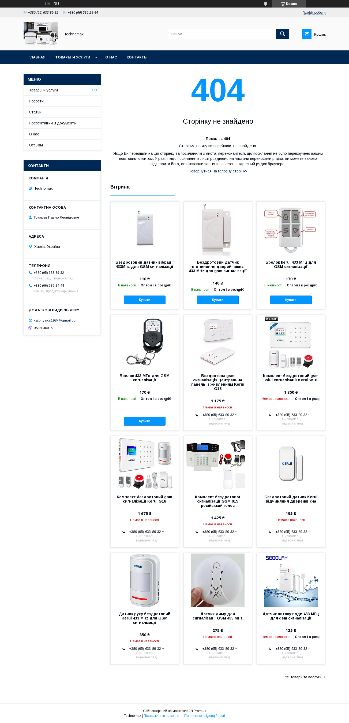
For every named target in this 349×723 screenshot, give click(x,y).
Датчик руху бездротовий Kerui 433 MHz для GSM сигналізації (144, 618)
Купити (144, 300)
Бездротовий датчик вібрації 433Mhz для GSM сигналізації (144, 264)
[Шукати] (282, 34)
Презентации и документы (53, 123)
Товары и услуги (72, 57)
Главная (37, 57)
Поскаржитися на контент (163, 716)
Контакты (137, 57)
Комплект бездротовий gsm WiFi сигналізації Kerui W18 (290, 378)
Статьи (35, 112)
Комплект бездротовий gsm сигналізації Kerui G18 (144, 499)
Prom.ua (200, 711)
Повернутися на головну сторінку (218, 171)
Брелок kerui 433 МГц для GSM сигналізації (290, 264)
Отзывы (36, 145)
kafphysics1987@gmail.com (56, 320)
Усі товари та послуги (303, 677)
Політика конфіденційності (204, 716)
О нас (111, 57)
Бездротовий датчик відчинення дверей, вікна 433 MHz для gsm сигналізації (218, 266)
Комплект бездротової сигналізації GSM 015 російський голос (217, 501)
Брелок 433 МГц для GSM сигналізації (144, 378)
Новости (36, 101)
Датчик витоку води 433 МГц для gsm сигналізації (290, 616)
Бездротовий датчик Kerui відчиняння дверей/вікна (290, 499)
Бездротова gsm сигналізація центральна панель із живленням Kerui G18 (217, 382)
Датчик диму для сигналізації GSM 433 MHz (218, 616)
